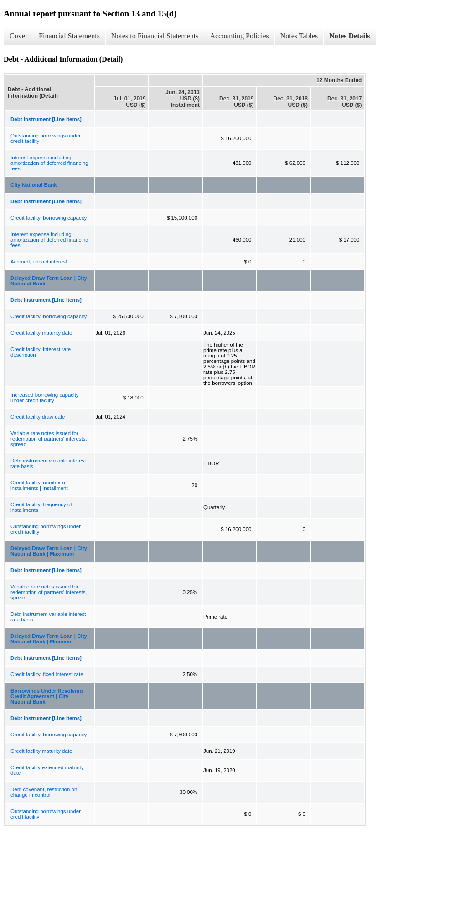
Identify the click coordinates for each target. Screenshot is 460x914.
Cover (18, 36)
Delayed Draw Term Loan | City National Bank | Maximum (48, 551)
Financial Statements (69, 36)
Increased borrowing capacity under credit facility (44, 397)
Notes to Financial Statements (155, 36)
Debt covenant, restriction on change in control (43, 792)
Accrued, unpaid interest (38, 261)
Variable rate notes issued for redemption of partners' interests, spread (48, 439)
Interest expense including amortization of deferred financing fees (49, 163)
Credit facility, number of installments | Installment (39, 485)
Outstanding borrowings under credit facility (45, 138)
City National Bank (33, 185)
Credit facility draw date (37, 417)
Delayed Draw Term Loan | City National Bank (48, 280)
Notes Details (349, 36)
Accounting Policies (239, 36)
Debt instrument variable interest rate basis (48, 463)
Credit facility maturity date (41, 333)
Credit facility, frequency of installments (41, 507)
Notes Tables (299, 36)
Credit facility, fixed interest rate (46, 674)
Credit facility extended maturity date (46, 770)
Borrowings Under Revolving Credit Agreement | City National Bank (46, 696)
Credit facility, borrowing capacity (48, 218)
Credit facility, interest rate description (40, 352)
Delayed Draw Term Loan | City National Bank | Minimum (48, 638)
